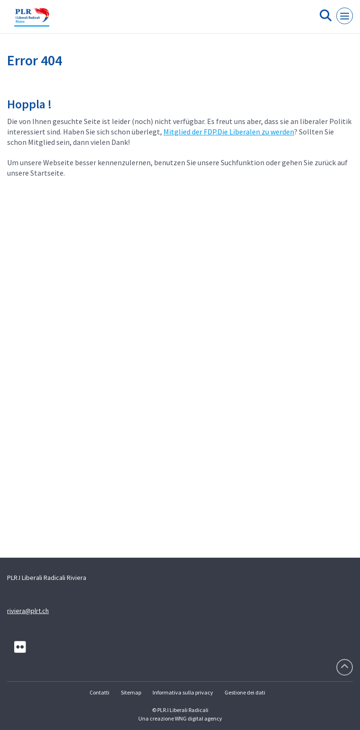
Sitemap (131, 692)
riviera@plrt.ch (28, 610)
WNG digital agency (198, 718)
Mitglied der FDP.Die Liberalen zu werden (228, 131)
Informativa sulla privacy (183, 692)
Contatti (99, 692)
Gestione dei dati (245, 692)
